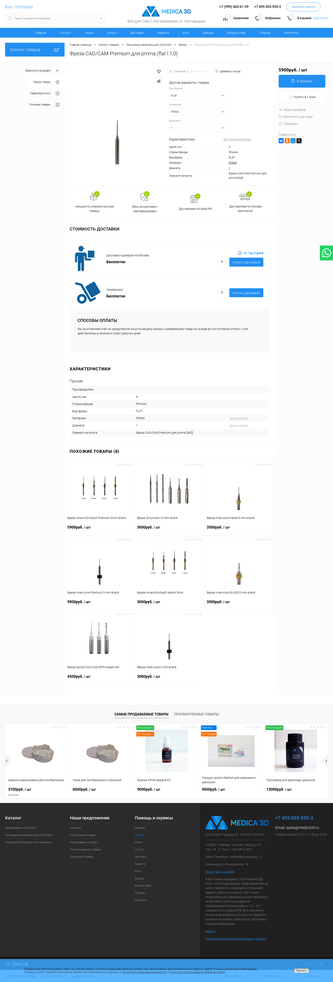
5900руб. (99, 530)
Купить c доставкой (246, 262)
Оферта (210, 931)
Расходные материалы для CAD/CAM (28, 835)
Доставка (137, 32)
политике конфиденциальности (144, 972)
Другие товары (239, 418)
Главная (40, 32)
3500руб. (239, 530)
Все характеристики (237, 139)
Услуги (112, 32)
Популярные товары (83, 835)
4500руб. (99, 679)
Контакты (291, 32)
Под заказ (288, 123)
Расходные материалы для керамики (28, 842)
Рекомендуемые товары (85, 849)
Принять (301, 970)
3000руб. (169, 530)
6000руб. (84, 789)
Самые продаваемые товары (141, 714)
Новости (163, 32)
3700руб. (37, 792)
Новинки (75, 827)
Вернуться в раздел (42, 71)
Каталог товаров (34, 50)
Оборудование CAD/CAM (20, 827)
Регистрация (24, 6)
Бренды (208, 32)
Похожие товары (44, 105)
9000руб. (148, 789)
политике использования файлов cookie (197, 972)
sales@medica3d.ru (302, 827)
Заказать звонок (303, 7)
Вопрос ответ (236, 32)
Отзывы (265, 32)
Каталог (65, 32)
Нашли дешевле (292, 109)
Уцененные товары (82, 856)
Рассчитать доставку (296, 116)
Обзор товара (46, 82)
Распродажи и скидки (83, 842)
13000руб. (279, 789)
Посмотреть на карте (219, 871)
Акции (89, 32)
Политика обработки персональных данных (236, 938)
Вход (8, 6)
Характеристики (44, 93)
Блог (186, 32)
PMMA (233, 162)
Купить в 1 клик (302, 97)
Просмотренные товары (196, 714)
